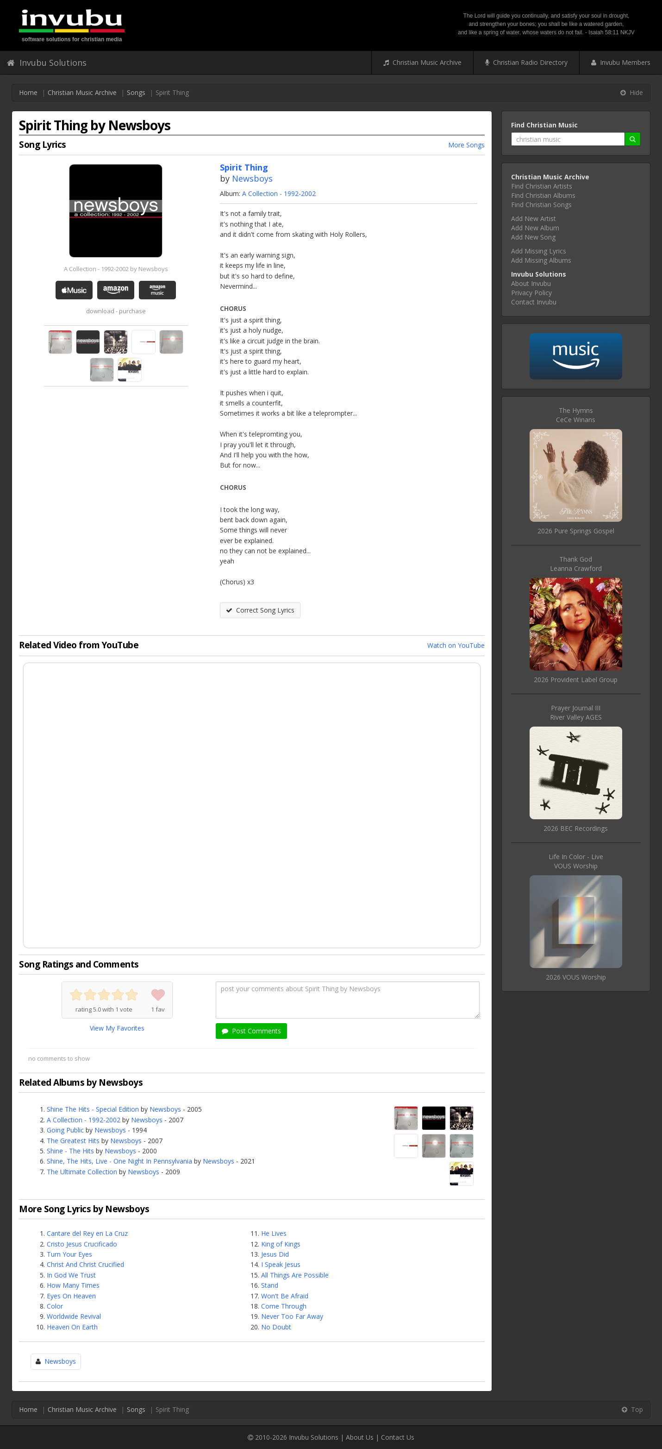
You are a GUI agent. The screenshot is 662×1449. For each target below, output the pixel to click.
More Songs (466, 144)
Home (28, 92)
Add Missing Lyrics (538, 251)
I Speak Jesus (280, 1264)
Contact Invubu (533, 301)
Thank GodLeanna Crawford (576, 564)
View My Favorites (117, 1028)
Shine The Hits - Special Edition (93, 1109)
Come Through (283, 1306)
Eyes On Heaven (71, 1295)
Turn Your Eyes (69, 1254)
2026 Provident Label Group (576, 679)
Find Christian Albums (543, 195)
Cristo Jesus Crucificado (82, 1244)
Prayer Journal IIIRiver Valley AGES (576, 712)
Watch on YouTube (456, 645)
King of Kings (280, 1244)
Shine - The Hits (70, 1150)
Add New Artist (533, 218)
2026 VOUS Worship (576, 977)
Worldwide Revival (74, 1316)
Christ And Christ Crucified (85, 1264)
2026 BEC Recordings (575, 828)
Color (55, 1306)
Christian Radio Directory (526, 62)
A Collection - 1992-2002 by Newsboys (116, 269)
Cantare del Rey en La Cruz (87, 1233)
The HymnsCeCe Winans (575, 415)
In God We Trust (71, 1275)
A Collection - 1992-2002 (279, 193)
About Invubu (531, 283)
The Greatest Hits (73, 1140)
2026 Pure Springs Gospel (575, 530)
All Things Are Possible (295, 1275)
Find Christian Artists (541, 186)
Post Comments (251, 1030)
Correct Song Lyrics (260, 610)
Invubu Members (620, 62)
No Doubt (276, 1326)
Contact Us (397, 1437)
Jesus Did (275, 1254)
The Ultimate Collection (82, 1171)
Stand (269, 1285)
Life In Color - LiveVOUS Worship (576, 861)
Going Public (65, 1130)
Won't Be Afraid (284, 1295)
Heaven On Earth (72, 1326)
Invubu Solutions (47, 62)
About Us (360, 1437)
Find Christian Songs (541, 204)
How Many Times (73, 1285)
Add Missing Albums (541, 260)
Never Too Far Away (292, 1316)
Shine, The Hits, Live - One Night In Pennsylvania (119, 1161)
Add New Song (533, 237)
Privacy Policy (531, 292)
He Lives (274, 1233)
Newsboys (252, 178)
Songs (136, 92)
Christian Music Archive (422, 62)
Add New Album (535, 227)
